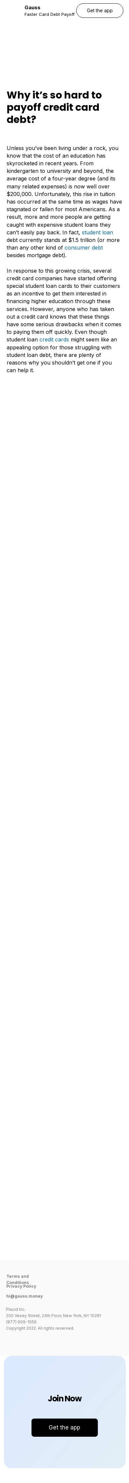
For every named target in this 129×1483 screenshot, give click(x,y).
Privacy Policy (21, 1286)
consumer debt (84, 247)
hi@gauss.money (24, 1296)
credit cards (54, 339)
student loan (97, 232)
